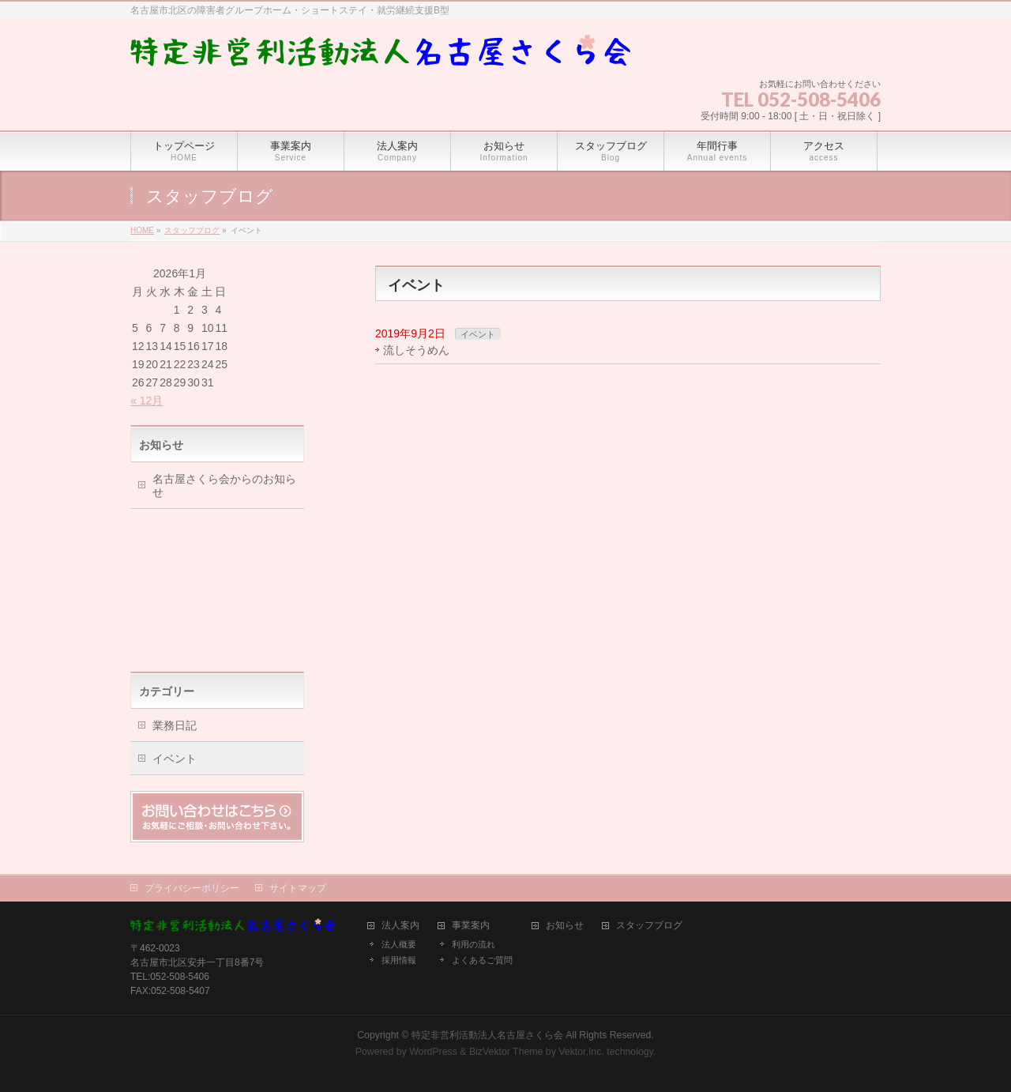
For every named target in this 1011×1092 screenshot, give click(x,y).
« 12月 (146, 400)
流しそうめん (416, 350)
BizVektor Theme (506, 1051)
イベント (477, 334)
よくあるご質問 (482, 960)
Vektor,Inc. (581, 1051)
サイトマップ (297, 888)
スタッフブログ (649, 926)
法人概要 (398, 944)
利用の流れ (473, 944)
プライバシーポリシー (192, 888)
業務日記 (174, 725)
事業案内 (471, 926)
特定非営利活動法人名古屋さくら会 (487, 1035)
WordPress (433, 1051)
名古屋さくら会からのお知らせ (224, 486)
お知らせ (565, 926)
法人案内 (400, 926)
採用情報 (398, 960)
